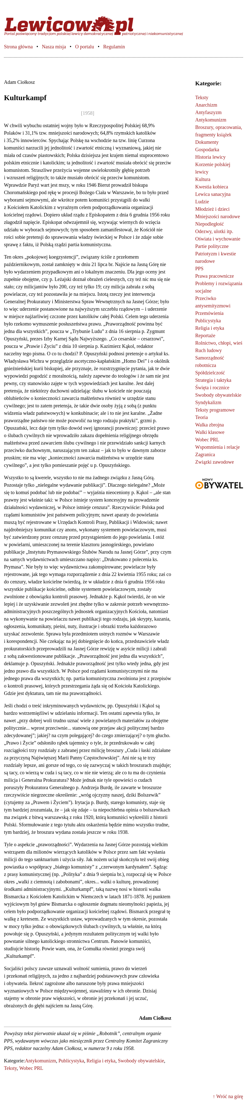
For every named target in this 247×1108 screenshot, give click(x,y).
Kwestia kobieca (211, 186)
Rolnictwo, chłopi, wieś (218, 343)
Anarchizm (206, 105)
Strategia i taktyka (213, 380)
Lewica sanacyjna (213, 194)
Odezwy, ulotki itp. (214, 231)
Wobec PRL (31, 1068)
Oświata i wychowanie (217, 238)
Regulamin (114, 46)
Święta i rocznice (212, 387)
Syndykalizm (208, 402)
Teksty (10, 1068)
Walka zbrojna (209, 424)
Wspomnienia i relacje (217, 447)
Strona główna (18, 46)
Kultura (202, 179)
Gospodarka (207, 149)
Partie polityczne (212, 246)
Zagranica (205, 454)
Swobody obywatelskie (141, 1060)
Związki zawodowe (214, 462)
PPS (199, 268)
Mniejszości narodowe (217, 216)
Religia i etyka (100, 1060)
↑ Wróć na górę (228, 1096)
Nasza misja (54, 46)
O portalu (84, 46)
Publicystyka (71, 1060)
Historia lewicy (210, 157)
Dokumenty (207, 142)
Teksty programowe (215, 410)
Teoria (201, 417)
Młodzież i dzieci (212, 209)
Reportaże (205, 335)
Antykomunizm (40, 1060)
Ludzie (202, 201)
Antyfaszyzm (208, 112)
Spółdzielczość (210, 372)
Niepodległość (209, 224)
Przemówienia (209, 313)
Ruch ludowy (208, 350)
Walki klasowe (209, 432)
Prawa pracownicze (214, 276)
